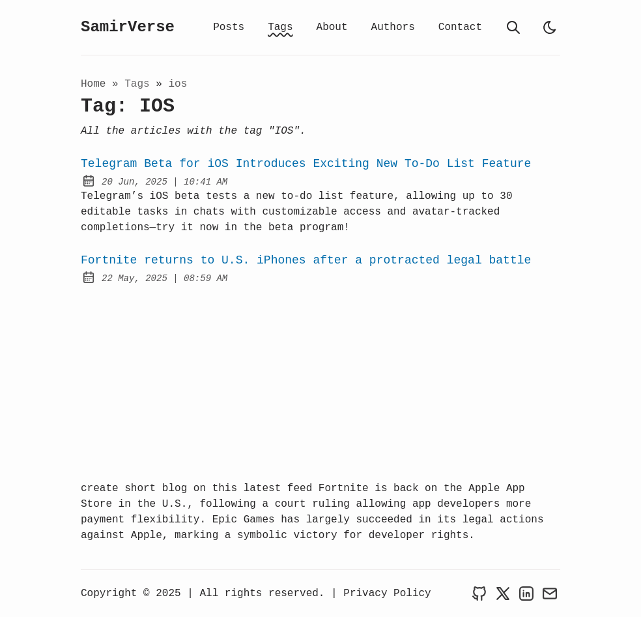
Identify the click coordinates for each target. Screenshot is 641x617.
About (332, 27)
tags (140, 84)
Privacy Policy (387, 593)
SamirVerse (128, 27)
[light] (549, 27)
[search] (513, 27)
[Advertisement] (320, 383)
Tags (280, 27)
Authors (393, 27)
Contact (460, 27)
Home (93, 84)
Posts (228, 27)
